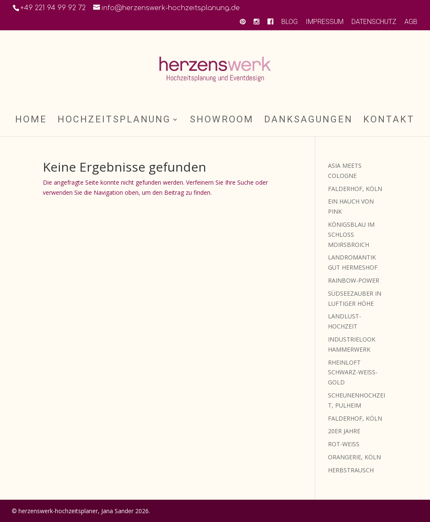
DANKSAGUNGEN (308, 121)
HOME (31, 121)
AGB (410, 22)
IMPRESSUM (324, 22)
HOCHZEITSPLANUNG (114, 121)
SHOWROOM (222, 121)
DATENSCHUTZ (373, 22)
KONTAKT (388, 121)
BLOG (289, 22)
